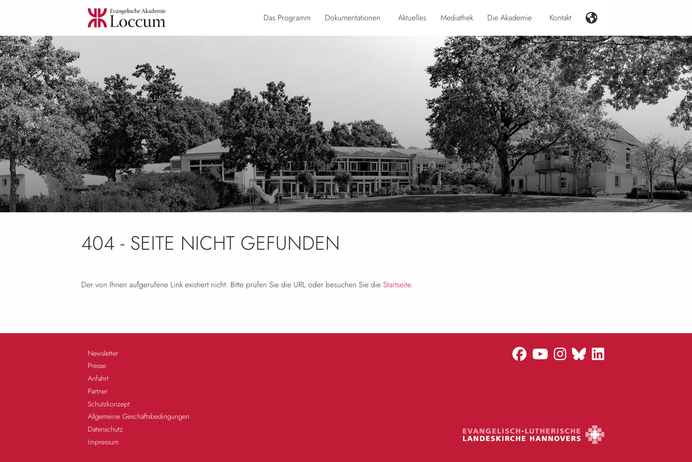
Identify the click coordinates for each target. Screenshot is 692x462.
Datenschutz (105, 429)
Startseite (397, 284)
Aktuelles (412, 17)
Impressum (103, 442)
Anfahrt (98, 378)
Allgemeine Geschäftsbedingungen (138, 416)
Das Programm (287, 17)
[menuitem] (287, 18)
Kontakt (560, 17)
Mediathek (456, 17)
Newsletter (103, 353)
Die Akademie (509, 17)
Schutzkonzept (109, 404)
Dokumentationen (352, 17)
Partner (98, 391)
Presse (97, 366)
